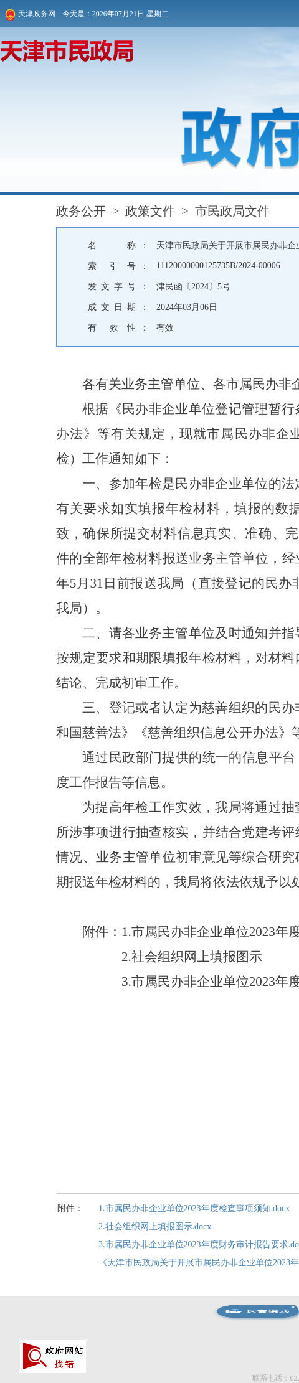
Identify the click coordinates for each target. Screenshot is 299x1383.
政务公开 (81, 211)
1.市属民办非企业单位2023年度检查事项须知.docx (194, 1208)
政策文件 (150, 211)
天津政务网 (30, 15)
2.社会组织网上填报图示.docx (154, 1226)
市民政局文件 (232, 211)
